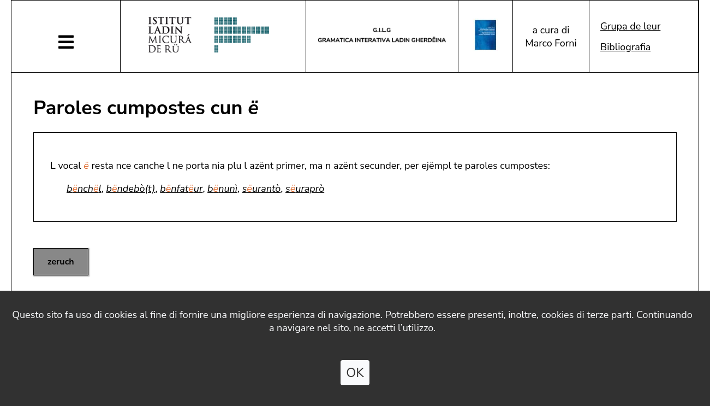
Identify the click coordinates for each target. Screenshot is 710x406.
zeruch (60, 262)
